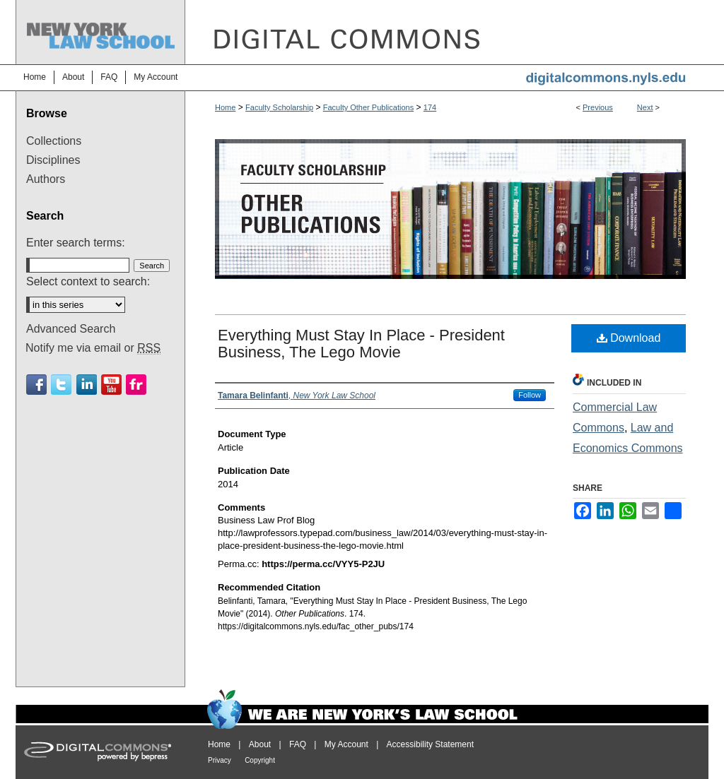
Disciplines (53, 160)
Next (645, 107)
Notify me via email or (92, 348)
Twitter (61, 384)
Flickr (136, 384)
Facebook (36, 384)
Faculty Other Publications (368, 107)
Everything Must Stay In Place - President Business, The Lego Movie (361, 343)
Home (225, 107)
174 (430, 107)
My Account (346, 744)
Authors (45, 179)
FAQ (297, 744)
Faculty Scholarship (279, 107)
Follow (529, 395)
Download (629, 338)
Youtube (111, 384)
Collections (53, 141)
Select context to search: (88, 281)
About (260, 744)
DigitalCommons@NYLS (446, 32)
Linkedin (86, 384)
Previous (598, 107)
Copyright (260, 760)
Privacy (219, 760)
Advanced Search (70, 329)
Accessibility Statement (430, 744)
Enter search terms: (75, 243)
